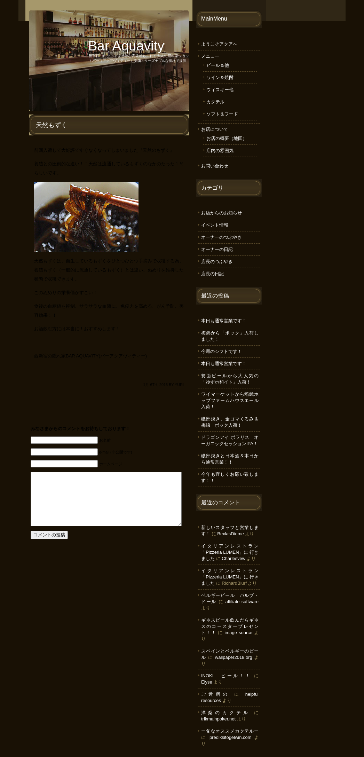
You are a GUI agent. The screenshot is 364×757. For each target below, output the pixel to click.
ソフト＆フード (222, 114)
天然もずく (51, 124)
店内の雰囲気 (220, 150)
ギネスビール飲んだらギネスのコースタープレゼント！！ (230, 626)
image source (238, 632)
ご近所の (215, 694)
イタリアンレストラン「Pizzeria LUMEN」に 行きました (230, 552)
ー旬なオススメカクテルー (230, 731)
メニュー (210, 56)
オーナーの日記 (217, 249)
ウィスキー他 (220, 89)
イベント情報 (214, 225)
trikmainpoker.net (218, 718)
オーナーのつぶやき (221, 237)
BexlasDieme (230, 533)
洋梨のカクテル (225, 712)
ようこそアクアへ (219, 44)
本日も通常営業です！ (223, 320)
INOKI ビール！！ (226, 675)
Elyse (206, 682)
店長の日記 (212, 273)
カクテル (215, 101)
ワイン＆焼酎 (220, 77)
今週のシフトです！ (221, 351)
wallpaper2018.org (233, 657)
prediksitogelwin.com (230, 737)
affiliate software (242, 601)
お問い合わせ (214, 165)
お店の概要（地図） (226, 138)
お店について (214, 129)
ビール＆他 (217, 65)
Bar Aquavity (126, 45)
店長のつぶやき (217, 261)
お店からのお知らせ (221, 212)
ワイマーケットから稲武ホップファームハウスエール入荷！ (230, 400)
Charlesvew (233, 558)
